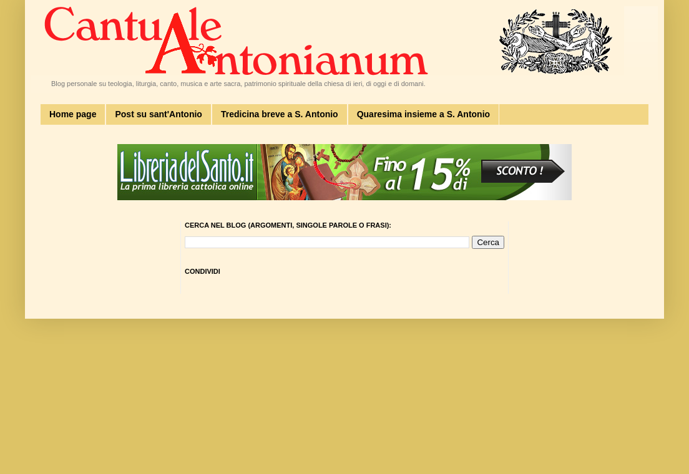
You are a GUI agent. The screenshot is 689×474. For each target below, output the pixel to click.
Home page (72, 114)
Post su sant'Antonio (158, 114)
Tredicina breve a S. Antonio (279, 114)
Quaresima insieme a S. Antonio (423, 114)
